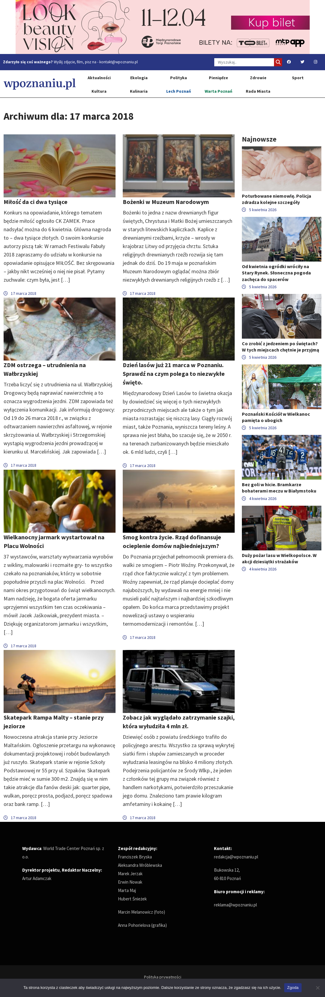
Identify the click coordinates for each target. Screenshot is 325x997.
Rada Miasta (258, 91)
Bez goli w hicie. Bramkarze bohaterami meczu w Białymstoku (279, 487)
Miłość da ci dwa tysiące (36, 201)
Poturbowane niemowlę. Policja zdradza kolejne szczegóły (276, 199)
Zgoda (293, 987)
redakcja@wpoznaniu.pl (236, 857)
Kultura (99, 91)
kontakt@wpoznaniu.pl (118, 61)
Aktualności (99, 77)
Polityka (178, 77)
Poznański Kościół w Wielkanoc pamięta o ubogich (276, 417)
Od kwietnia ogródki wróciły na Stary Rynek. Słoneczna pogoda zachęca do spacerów (276, 272)
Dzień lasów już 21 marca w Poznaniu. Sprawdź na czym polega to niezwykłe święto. (174, 373)
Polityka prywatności (162, 977)
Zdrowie (258, 77)
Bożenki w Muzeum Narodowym (166, 201)
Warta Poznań (218, 91)
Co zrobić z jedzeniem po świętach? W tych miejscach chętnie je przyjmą (280, 346)
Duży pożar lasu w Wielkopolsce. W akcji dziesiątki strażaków (279, 558)
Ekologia (139, 77)
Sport (298, 77)
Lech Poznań (178, 91)
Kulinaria (139, 91)
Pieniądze (218, 77)
